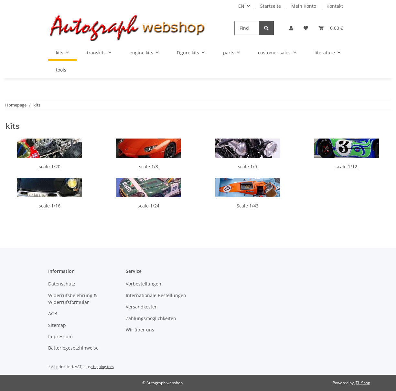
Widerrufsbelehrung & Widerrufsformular (72, 298)
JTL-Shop (362, 382)
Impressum (60, 336)
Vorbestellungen (143, 284)
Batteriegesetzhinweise (73, 348)
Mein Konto (303, 6)
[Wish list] (305, 28)
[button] (291, 28)
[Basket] (330, 28)
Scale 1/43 (248, 206)
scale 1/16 (49, 206)
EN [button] (241, 6)
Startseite (270, 6)
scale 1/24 (148, 206)
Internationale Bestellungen (156, 295)
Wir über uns (140, 330)
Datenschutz (61, 284)
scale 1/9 (247, 166)
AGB (52, 313)
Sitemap (57, 325)
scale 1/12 (346, 166)
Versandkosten (142, 307)
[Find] (246, 28)
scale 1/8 (148, 166)
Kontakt (334, 6)
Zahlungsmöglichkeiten (151, 318)
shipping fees (102, 366)
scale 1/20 (49, 166)
